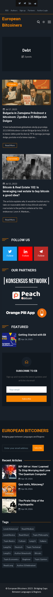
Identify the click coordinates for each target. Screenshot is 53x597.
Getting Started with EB (32, 334)
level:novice (9, 535)
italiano (43, 541)
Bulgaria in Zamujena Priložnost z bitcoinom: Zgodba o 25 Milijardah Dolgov (25, 117)
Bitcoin (38, 553)
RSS (6, 10)
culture (22, 541)
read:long (8, 565)
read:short (24, 535)
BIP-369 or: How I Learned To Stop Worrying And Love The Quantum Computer (34, 470)
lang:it (32, 541)
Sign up (23, 10)
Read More (10, 145)
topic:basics (9, 541)
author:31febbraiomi (26, 565)
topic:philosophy (40, 535)
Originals (12, 84)
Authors (14, 10)
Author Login (42, 10)
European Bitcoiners (25, 430)
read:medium (28, 529)
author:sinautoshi (23, 553)
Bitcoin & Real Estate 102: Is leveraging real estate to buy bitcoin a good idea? (26, 191)
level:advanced (11, 529)
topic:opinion (40, 559)
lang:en (7, 553)
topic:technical (33, 547)
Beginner (26, 559)
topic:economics (11, 559)
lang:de (7, 547)
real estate (12, 159)
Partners (31, 10)
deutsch (18, 547)
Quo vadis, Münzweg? (31, 484)
